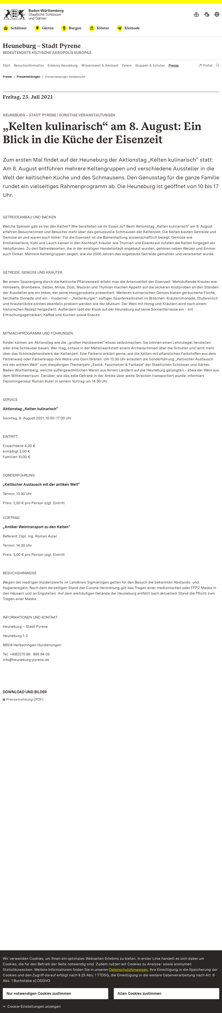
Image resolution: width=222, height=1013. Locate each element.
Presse (174, 65)
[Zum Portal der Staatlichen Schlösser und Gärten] (33, 14)
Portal (205, 65)
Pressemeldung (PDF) (24, 699)
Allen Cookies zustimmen (139, 993)
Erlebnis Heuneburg (63, 65)
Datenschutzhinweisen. (129, 969)
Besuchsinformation (29, 65)
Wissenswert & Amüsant (99, 65)
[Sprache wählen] (217, 14)
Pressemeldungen (28, 76)
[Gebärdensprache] (206, 14)
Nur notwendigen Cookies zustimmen (38, 993)
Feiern (127, 65)
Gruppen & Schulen (150, 65)
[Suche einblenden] (217, 65)
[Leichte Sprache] (196, 14)
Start (6, 65)
